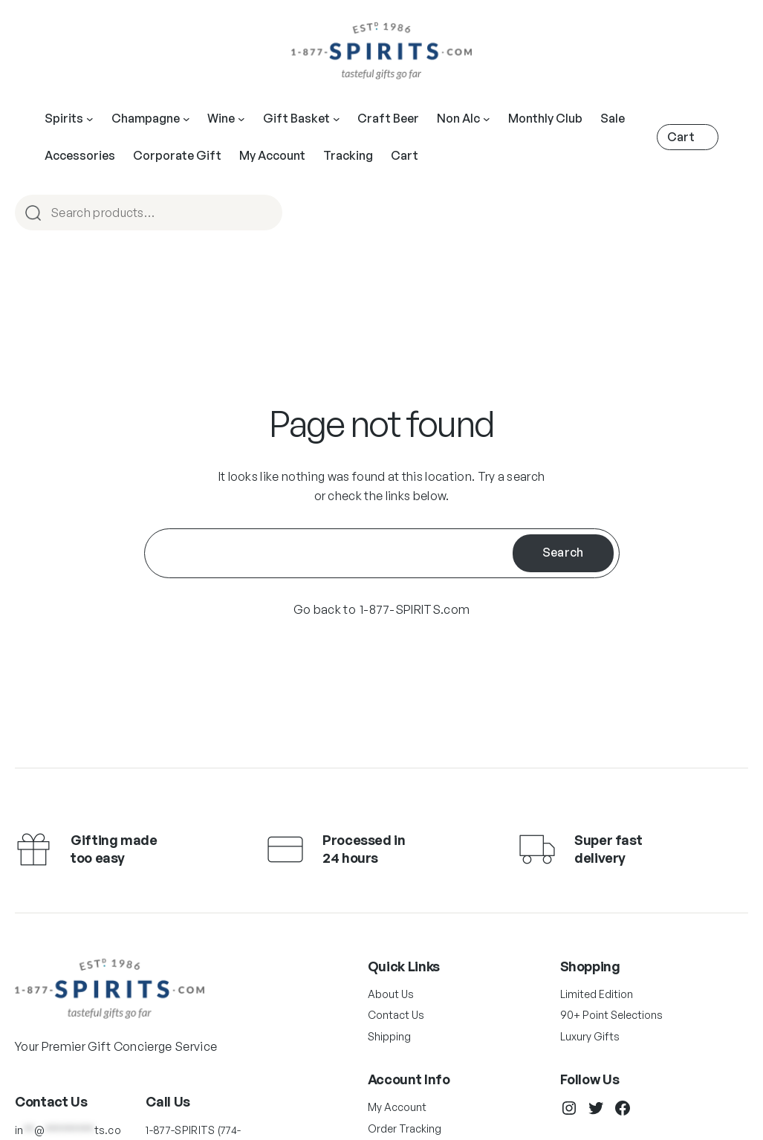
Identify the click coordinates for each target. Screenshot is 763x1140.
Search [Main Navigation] (264, 214)
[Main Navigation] (90, 119)
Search (563, 552)
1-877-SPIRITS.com (415, 609)
